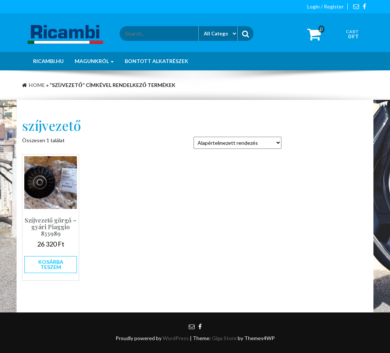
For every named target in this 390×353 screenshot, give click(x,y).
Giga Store (224, 338)
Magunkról (94, 61)
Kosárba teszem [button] (50, 264)
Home (37, 85)
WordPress (176, 338)
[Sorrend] (237, 143)
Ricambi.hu (48, 61)
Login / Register (325, 6)
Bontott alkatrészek (156, 61)
